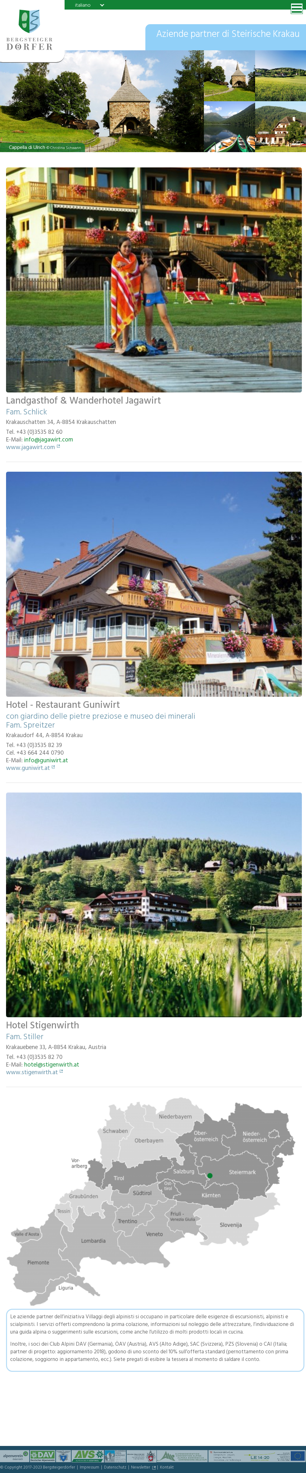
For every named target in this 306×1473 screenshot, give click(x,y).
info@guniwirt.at (46, 761)
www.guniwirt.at (28, 769)
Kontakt (167, 1468)
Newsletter (141, 1468)
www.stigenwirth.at (32, 1073)
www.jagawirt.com (30, 448)
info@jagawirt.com (48, 440)
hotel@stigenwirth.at (51, 1065)
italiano (83, 5)
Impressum (90, 1468)
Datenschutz (115, 1468)
